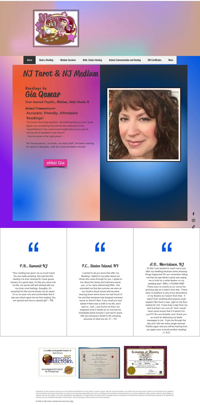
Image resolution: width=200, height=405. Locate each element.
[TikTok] (193, 227)
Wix (71, 401)
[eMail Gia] (55, 162)
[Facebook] (193, 214)
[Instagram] (193, 220)
